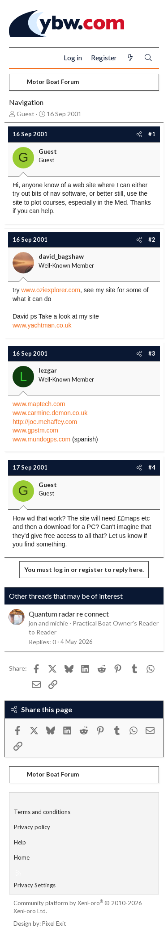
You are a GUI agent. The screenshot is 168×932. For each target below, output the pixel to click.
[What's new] (130, 58)
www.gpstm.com (35, 430)
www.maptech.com (39, 403)
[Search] (148, 58)
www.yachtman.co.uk (42, 325)
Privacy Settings (35, 885)
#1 (151, 134)
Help (20, 842)
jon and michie (48, 623)
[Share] (139, 134)
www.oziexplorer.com (50, 290)
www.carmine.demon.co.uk (50, 412)
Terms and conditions (42, 811)
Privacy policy (32, 827)
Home (22, 857)
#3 (151, 353)
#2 (151, 239)
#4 (151, 467)
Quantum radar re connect (69, 613)
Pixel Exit (54, 923)
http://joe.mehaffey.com (45, 421)
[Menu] (19, 58)
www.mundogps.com (41, 439)
